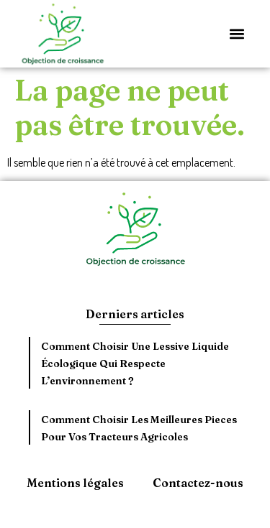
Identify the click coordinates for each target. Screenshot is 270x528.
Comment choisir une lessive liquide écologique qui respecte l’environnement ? (135, 363)
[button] (236, 33)
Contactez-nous (198, 483)
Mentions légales (75, 483)
